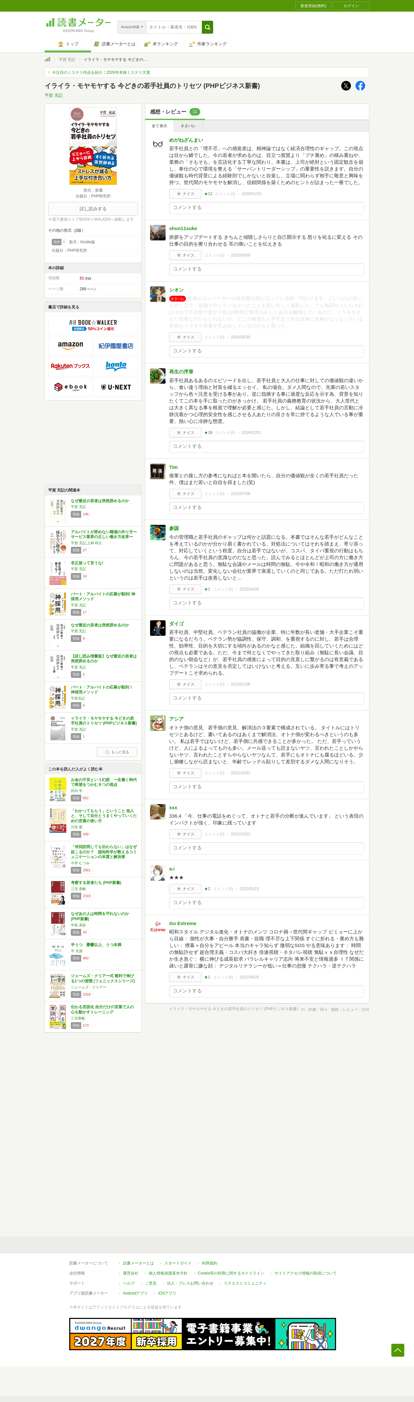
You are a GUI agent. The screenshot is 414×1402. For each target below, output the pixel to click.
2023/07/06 (240, 494)
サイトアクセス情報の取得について (306, 1273)
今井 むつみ (80, 863)
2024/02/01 (251, 433)
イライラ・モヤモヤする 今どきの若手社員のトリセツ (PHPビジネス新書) (104, 721)
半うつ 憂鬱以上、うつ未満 (96, 945)
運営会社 (130, 1273)
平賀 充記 (67, 59)
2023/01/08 (240, 684)
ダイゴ (176, 623)
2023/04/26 (249, 589)
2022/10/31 (240, 773)
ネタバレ (188, 126)
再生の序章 (181, 371)
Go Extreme (182, 923)
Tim (173, 467)
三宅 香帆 (78, 889)
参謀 (174, 528)
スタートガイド (177, 1263)
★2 (207, 889)
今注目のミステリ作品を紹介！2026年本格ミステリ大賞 (101, 72)
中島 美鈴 (78, 925)
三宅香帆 (78, 1018)
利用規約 (209, 1263)
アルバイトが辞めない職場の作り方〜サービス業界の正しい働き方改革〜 (104, 534)
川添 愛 (76, 827)
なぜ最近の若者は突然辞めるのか (100, 501)
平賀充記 (78, 698)
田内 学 (76, 791)
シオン (176, 290)
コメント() (225, 194)
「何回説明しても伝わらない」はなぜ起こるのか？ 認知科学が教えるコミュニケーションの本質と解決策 (104, 852)
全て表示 (159, 126)
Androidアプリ (135, 1293)
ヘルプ (129, 1283)
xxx (173, 807)
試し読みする (93, 208)
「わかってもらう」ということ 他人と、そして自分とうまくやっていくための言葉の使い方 (104, 816)
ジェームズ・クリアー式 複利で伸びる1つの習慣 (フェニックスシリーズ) (103, 978)
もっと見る (117, 752)
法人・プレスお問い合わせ (190, 1283)
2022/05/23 (249, 889)
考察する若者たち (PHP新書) (96, 882)
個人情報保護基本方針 (168, 1273)
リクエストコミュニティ (245, 1283)
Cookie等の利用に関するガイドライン (231, 1273)
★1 (207, 589)
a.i (172, 868)
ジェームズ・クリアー (88, 987)
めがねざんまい (186, 140)
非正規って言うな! (87, 563)
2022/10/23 (240, 834)
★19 (208, 432)
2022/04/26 (249, 977)
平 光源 (76, 951)
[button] (207, 27)
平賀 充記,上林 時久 (86, 543)
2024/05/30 (240, 337)
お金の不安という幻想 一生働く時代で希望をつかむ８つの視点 (104, 782)
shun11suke (183, 228)
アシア (176, 719)
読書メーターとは (138, 1263)
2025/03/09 (240, 255)
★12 (208, 194)
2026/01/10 (251, 194)
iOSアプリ (167, 1293)
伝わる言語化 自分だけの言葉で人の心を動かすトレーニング (102, 1009)
